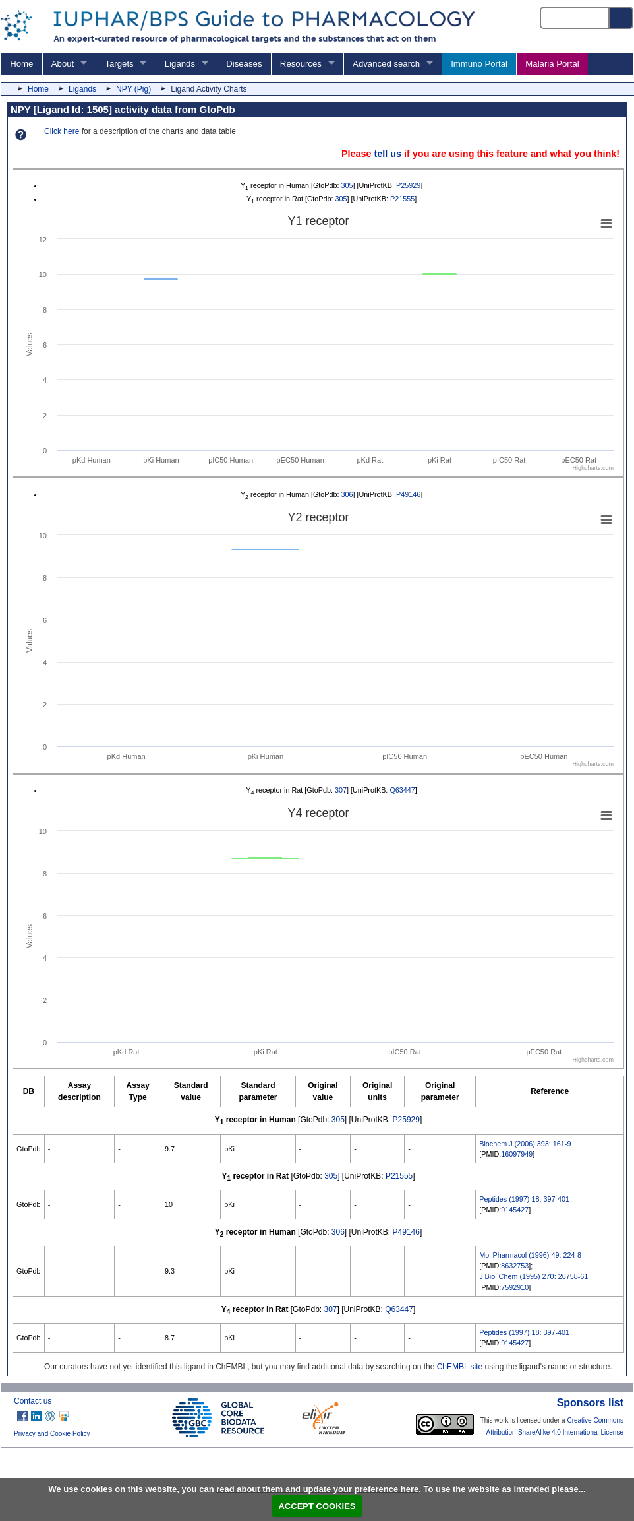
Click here (61, 131)
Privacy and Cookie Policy (52, 1433)
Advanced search (386, 64)
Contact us (32, 1401)
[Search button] (621, 18)
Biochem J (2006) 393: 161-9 (525, 1144)
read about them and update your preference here (317, 1489)
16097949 (517, 1154)
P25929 (408, 185)
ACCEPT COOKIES (316, 1506)
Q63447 (402, 790)
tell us (387, 153)
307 (341, 790)
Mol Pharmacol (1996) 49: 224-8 (530, 1255)
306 (347, 494)
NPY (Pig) (133, 89)
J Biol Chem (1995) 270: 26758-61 (533, 1276)
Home (21, 64)
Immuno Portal (479, 64)
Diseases (244, 64)
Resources (301, 64)
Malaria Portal (552, 64)
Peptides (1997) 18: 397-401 (524, 1199)
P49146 (408, 494)
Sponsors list (590, 1402)
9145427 (515, 1210)
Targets (119, 64)
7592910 (515, 1287)
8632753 (515, 1266)
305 (347, 185)
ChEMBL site (460, 1366)
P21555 (402, 199)
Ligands (180, 64)
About (62, 64)
